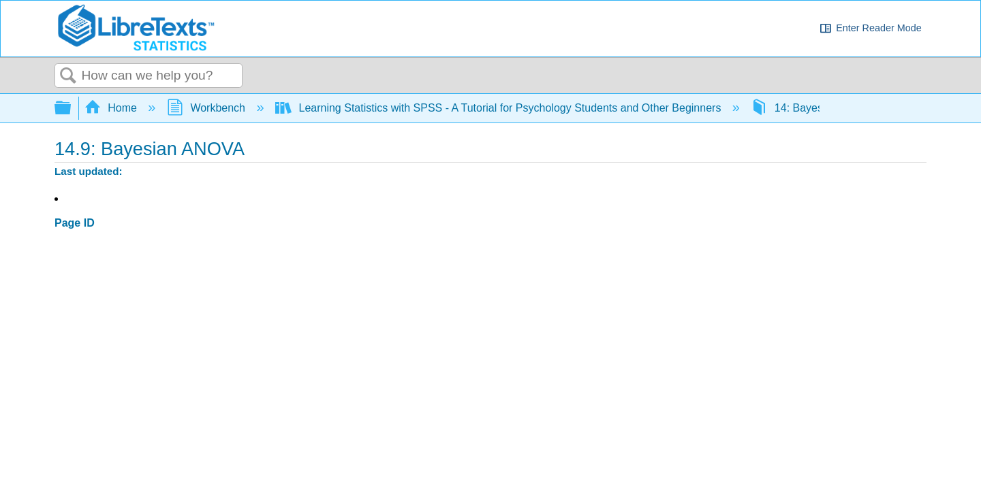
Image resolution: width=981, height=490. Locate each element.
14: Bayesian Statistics (819, 108)
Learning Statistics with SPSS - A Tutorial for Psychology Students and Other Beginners (499, 108)
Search (68, 76)
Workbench (208, 108)
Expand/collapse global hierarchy (71, 108)
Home (112, 108)
